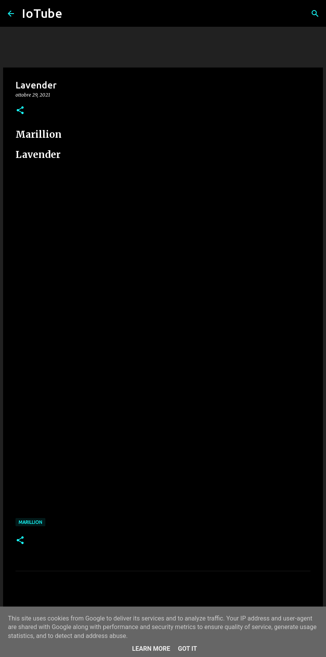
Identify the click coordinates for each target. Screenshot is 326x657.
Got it (187, 648)
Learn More (151, 648)
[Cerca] (315, 13)
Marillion (30, 522)
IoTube (42, 13)
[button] (20, 111)
